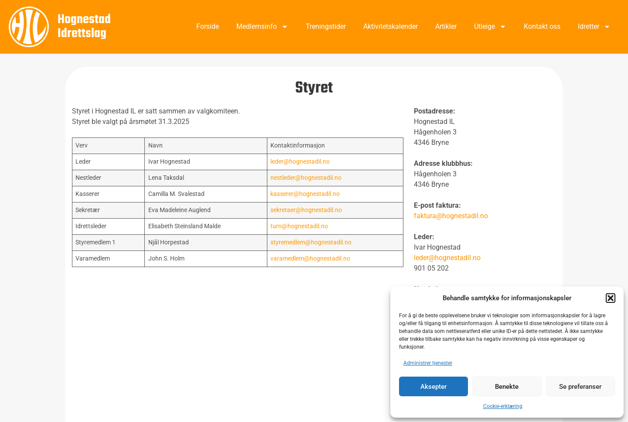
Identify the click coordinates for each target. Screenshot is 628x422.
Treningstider (326, 26)
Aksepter (433, 387)
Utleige (490, 26)
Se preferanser (580, 387)
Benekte (507, 387)
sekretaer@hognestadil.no (306, 210)
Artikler (446, 26)
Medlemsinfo (262, 26)
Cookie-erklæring (502, 406)
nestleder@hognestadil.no (305, 178)
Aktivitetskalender (390, 26)
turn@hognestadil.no (299, 226)
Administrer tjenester (427, 363)
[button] (610, 298)
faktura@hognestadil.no (451, 216)
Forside (207, 26)
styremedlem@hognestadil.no (311, 242)
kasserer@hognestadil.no (305, 194)
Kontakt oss (542, 26)
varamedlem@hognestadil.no (310, 258)
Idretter (594, 26)
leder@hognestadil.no (300, 161)
